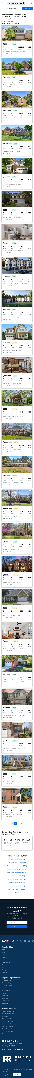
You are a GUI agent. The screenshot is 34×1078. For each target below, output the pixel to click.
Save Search (27, 8)
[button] (2, 3)
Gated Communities (8, 1029)
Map (17, 1074)
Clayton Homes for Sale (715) (17, 882)
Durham (4, 960)
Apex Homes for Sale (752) (17, 876)
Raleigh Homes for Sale (8, 1011)
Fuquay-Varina (6, 962)
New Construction (7, 1018)
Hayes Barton (6, 990)
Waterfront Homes (7, 1026)
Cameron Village (7, 983)
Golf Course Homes (7, 1031)
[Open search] (29, 3)
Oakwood (5, 998)
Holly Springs (6, 967)
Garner (4, 965)
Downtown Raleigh (7, 985)
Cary (3, 952)
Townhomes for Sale (8, 1013)
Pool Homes (5, 1034)
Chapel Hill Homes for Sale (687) (17, 889)
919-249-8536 (17, 1049)
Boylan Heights (6, 980)
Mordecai (5, 993)
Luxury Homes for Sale (8, 1021)
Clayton (4, 957)
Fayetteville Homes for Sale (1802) (17, 866)
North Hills (5, 995)
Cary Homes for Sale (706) (17, 886)
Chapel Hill (5, 954)
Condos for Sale (6, 1016)
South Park (5, 1000)
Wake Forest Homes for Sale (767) (17, 872)
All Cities (17, 892)
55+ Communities (7, 1024)
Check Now (17, 926)
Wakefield (5, 1003)
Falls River (5, 988)
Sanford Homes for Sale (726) (17, 879)
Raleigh (4, 970)
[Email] (17, 922)
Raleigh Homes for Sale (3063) (17, 859)
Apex (3, 949)
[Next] (21, 823)
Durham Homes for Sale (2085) (17, 862)
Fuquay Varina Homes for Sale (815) (17, 869)
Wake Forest (5, 972)
